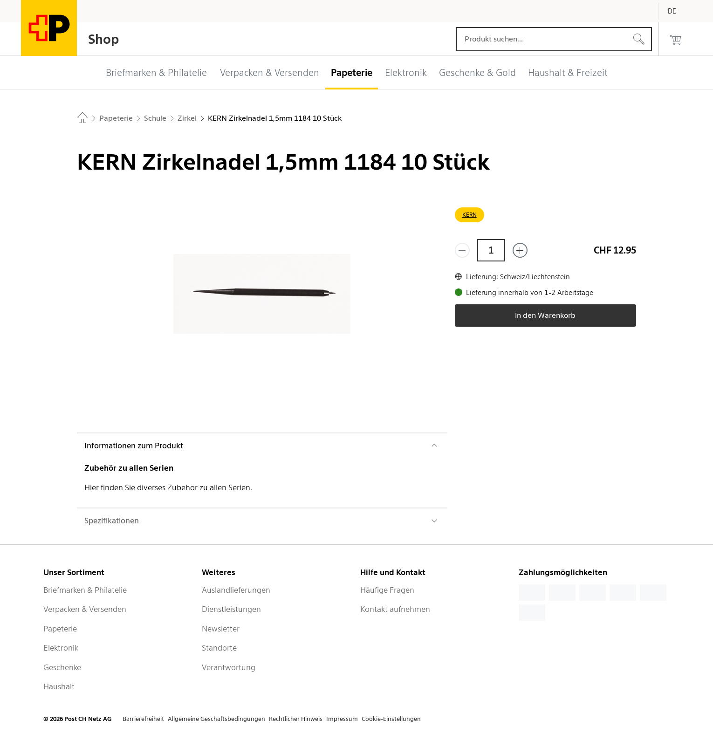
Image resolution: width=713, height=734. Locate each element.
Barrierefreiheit (143, 718)
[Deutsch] (678, 11)
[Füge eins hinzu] (520, 250)
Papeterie (60, 628)
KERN (469, 214)
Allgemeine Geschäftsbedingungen (216, 718)
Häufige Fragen (387, 590)
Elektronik (60, 647)
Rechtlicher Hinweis (295, 718)
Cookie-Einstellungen (391, 718)
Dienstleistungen (231, 609)
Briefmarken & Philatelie (85, 590)
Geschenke (62, 667)
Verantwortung (228, 667)
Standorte (219, 647)
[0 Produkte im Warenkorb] (675, 39)
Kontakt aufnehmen (395, 609)
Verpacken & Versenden (84, 609)
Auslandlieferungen (236, 590)
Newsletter (221, 628)
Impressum (342, 718)
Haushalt (59, 686)
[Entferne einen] (462, 250)
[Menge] (491, 250)
